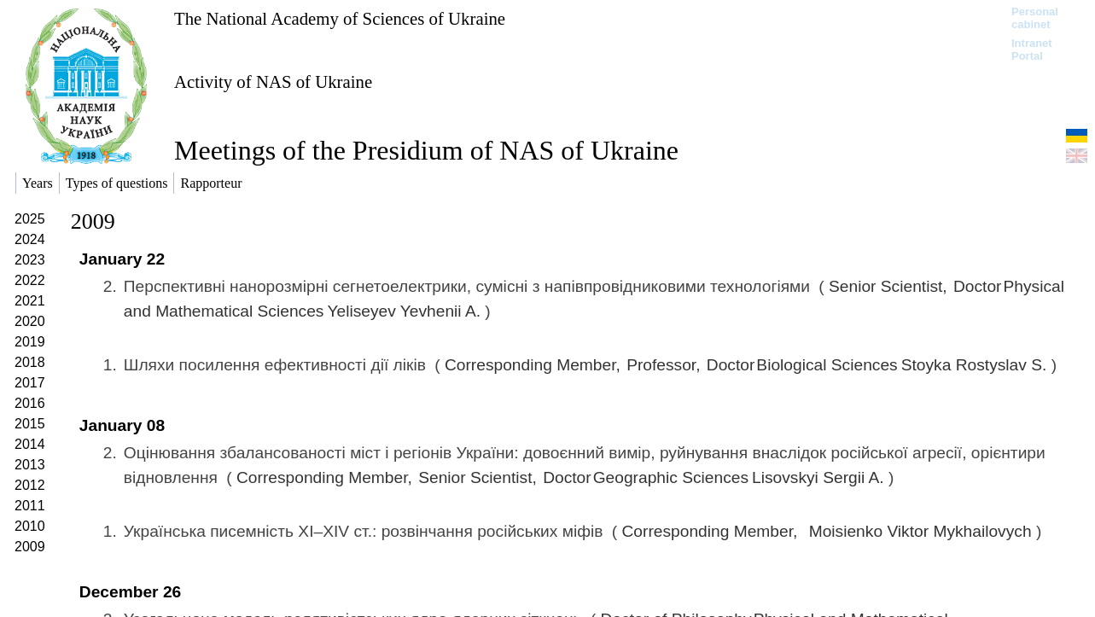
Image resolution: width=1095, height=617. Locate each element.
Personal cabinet (1034, 18)
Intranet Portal (1031, 49)
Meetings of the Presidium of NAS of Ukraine (426, 150)
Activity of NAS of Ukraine (273, 81)
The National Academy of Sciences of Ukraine (339, 18)
